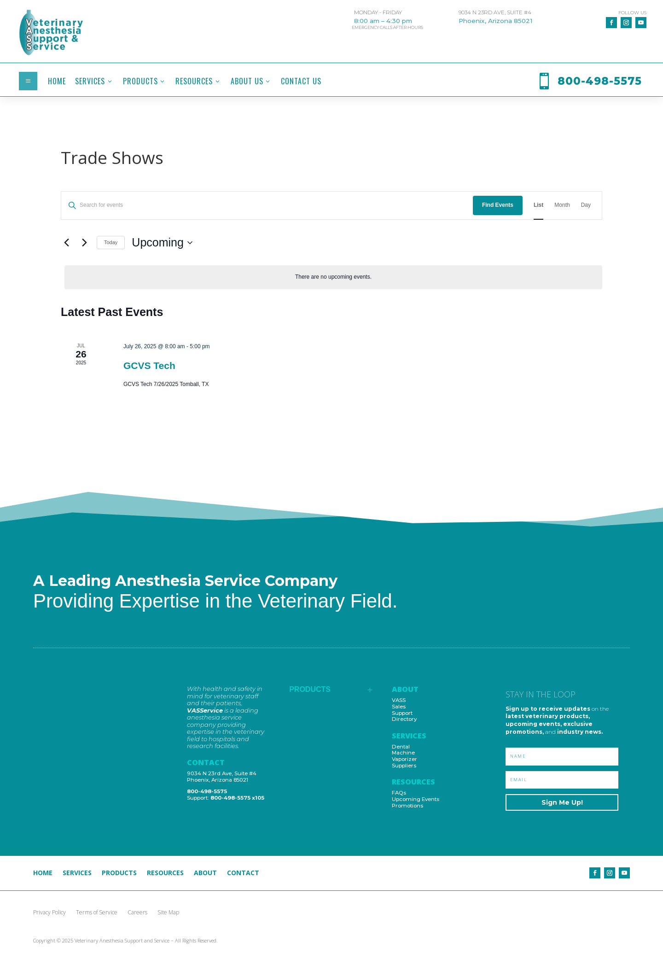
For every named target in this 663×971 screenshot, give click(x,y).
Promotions (407, 805)
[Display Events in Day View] (586, 205)
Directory (404, 719)
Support (402, 713)
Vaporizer (404, 759)
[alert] (333, 277)
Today (110, 242)
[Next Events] (84, 242)
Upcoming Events (415, 799)
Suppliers (404, 765)
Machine (403, 752)
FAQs (399, 793)
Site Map (168, 912)
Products (119, 873)
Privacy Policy (49, 912)
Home (42, 873)
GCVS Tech (149, 365)
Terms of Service (96, 912)
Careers (137, 912)
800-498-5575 (207, 791)
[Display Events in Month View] (562, 205)
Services (77, 873)
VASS (399, 700)
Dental (401, 746)
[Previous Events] (66, 242)
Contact (243, 873)
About (205, 873)
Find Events (497, 205)
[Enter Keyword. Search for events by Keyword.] (267, 205)
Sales (399, 706)
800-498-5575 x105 (237, 798)
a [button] (28, 81)
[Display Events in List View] (538, 205)
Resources (165, 873)
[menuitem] (56, 81)
